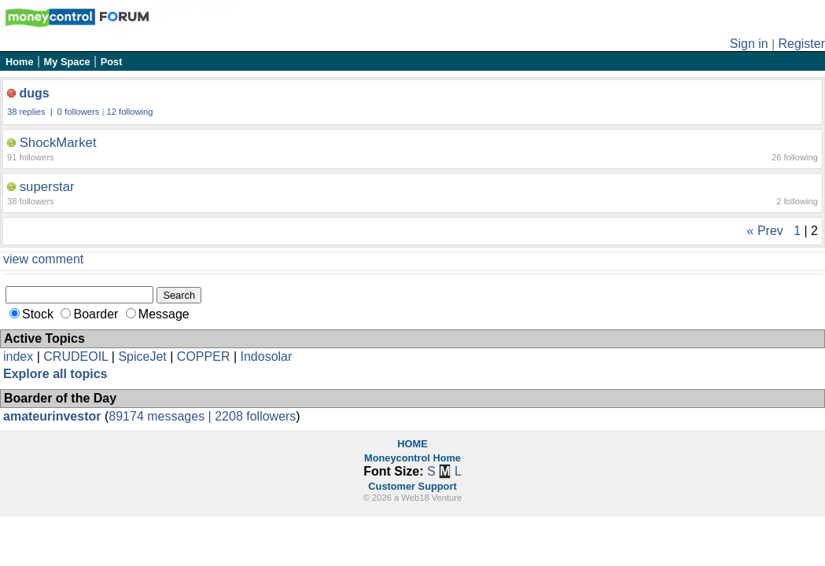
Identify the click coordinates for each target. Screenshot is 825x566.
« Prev (765, 230)
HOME (412, 444)
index (18, 356)
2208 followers (255, 416)
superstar (47, 186)
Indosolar (266, 356)
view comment (43, 259)
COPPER (203, 356)
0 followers (78, 111)
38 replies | (31, 111)
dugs (34, 93)
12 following (129, 111)
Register (801, 43)
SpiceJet (142, 356)
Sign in (749, 43)
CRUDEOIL (75, 356)
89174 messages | (162, 416)
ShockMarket (58, 142)
